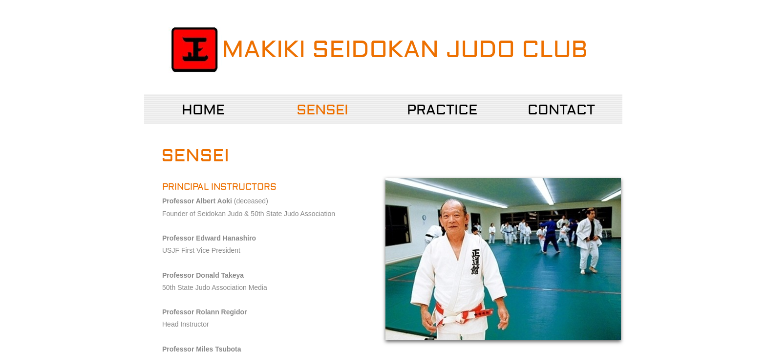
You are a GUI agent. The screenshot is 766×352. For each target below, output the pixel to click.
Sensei (322, 110)
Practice (442, 110)
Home (203, 110)
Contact (561, 110)
